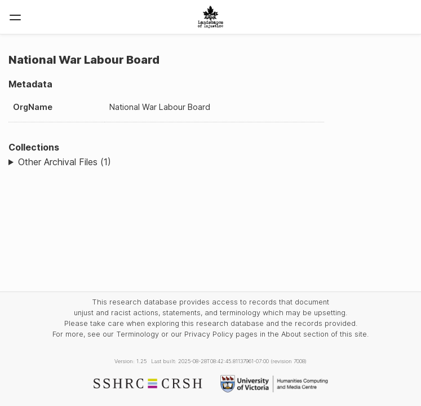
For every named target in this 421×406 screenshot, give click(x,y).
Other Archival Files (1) (64, 161)
